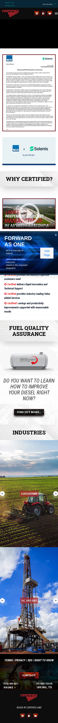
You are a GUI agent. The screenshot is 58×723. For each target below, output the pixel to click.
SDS (30, 660)
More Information (50, 4)
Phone (10, 687)
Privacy (20, 660)
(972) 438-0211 (11, 683)
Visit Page (47, 252)
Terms (8, 660)
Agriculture (29, 493)
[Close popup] (56, 235)
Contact (29, 675)
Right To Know (44, 660)
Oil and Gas (29, 600)
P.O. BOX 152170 (44, 683)
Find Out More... (29, 412)
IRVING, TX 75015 (44, 689)
